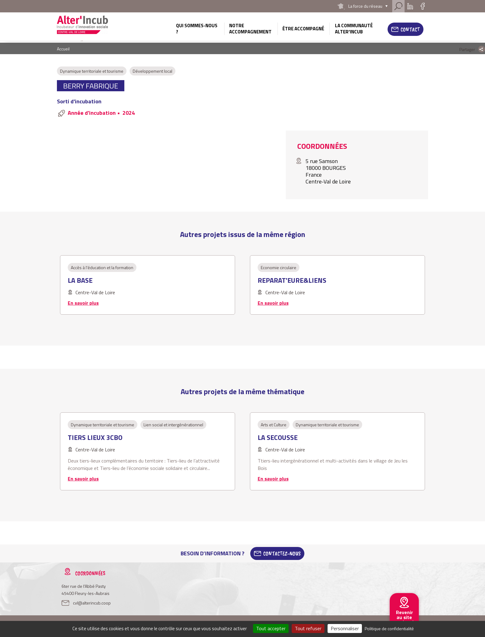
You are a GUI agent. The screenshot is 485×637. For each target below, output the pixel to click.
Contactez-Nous (282, 553)
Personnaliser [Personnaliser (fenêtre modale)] (345, 628)
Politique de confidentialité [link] (389, 628)
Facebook (422, 6)
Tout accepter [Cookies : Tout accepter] (270, 628)
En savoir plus (83, 303)
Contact (410, 29)
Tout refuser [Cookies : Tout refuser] (308, 628)
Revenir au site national (404, 617)
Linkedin (410, 6)
